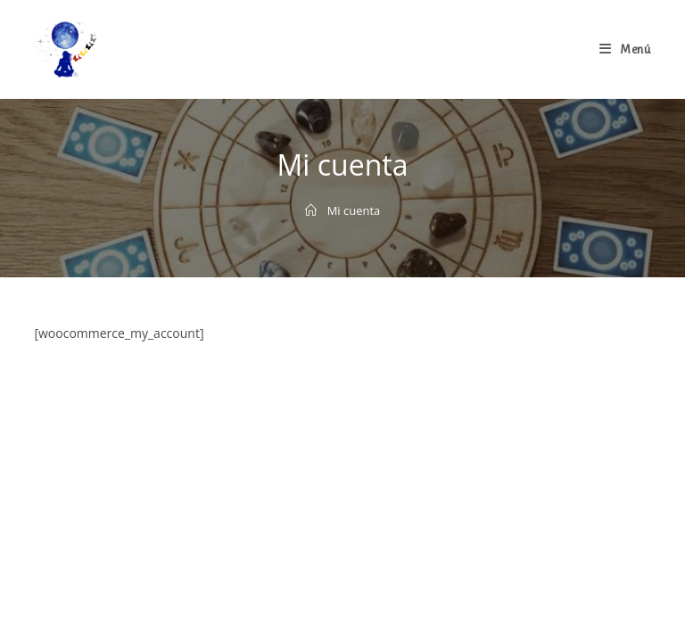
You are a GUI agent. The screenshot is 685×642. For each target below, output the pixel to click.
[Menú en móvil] (625, 49)
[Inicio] (311, 210)
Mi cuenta (354, 210)
